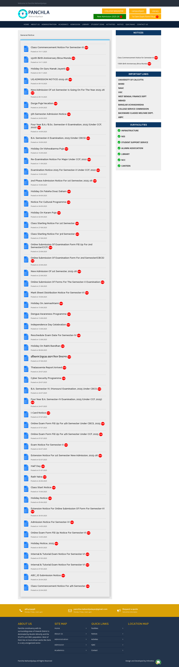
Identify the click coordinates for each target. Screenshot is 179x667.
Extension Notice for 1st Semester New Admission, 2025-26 (66, 455)
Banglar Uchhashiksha (131, 104)
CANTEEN (125, 166)
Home (26, 24)
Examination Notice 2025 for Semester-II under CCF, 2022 (65, 170)
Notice (120, 24)
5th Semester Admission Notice (51, 114)
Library (155, 11)
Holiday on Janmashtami (47, 303)
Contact (94, 650)
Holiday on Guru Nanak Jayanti (50, 68)
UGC (120, 92)
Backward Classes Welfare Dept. (135, 113)
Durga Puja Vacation (44, 103)
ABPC (120, 117)
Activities (110, 24)
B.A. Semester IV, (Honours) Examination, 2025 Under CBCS (66, 388)
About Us (35, 24)
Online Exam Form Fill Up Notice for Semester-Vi (60, 532)
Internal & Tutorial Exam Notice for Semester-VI (60, 554)
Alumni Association (132, 148)
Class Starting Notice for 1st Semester (55, 223)
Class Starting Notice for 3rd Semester (55, 234)
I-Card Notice (40, 412)
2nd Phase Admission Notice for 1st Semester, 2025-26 (64, 180)
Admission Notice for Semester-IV (52, 522)
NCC (123, 160)
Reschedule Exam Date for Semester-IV (56, 335)
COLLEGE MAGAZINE (114, 11)
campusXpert (138, 11)
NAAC (121, 88)
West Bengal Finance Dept (132, 96)
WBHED (121, 100)
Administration (49, 24)
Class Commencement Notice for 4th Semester (60, 586)
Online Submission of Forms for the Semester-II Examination (67, 282)
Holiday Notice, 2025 (44, 543)
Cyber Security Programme (48, 378)
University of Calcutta (130, 79)
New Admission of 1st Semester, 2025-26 (56, 271)
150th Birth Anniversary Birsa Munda (53, 58)
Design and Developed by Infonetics (140, 661)
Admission (75, 24)
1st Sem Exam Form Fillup (145, 16)
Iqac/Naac (130, 24)
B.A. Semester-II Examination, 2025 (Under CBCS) (60, 138)
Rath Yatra (39, 476)
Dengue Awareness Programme (51, 313)
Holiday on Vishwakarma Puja (49, 148)
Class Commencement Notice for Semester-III (59, 47)
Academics (63, 24)
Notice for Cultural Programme (50, 202)
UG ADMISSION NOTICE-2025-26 (51, 79)
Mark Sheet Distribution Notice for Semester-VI (60, 292)
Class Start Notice (43, 487)
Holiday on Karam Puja (46, 212)
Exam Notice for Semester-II (49, 444)
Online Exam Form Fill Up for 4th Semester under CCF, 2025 (67, 434)
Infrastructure (130, 130)
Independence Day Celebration (50, 324)
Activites (94, 639)
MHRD (121, 84)
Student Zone (97, 24)
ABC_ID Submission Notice (48, 575)
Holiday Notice (41, 498)
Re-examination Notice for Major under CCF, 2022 (61, 159)
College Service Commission (133, 109)
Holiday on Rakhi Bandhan (48, 345)
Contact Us (142, 24)
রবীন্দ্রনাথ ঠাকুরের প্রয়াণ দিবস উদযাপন (51, 356)
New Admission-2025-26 (109, 16)
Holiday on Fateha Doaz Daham (51, 191)
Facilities (94, 628)
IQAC (93, 645)
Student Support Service (134, 142)
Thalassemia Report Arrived (48, 367)
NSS (123, 136)
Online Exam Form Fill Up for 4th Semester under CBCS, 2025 (68, 423)
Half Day (38, 466)
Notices (94, 634)
